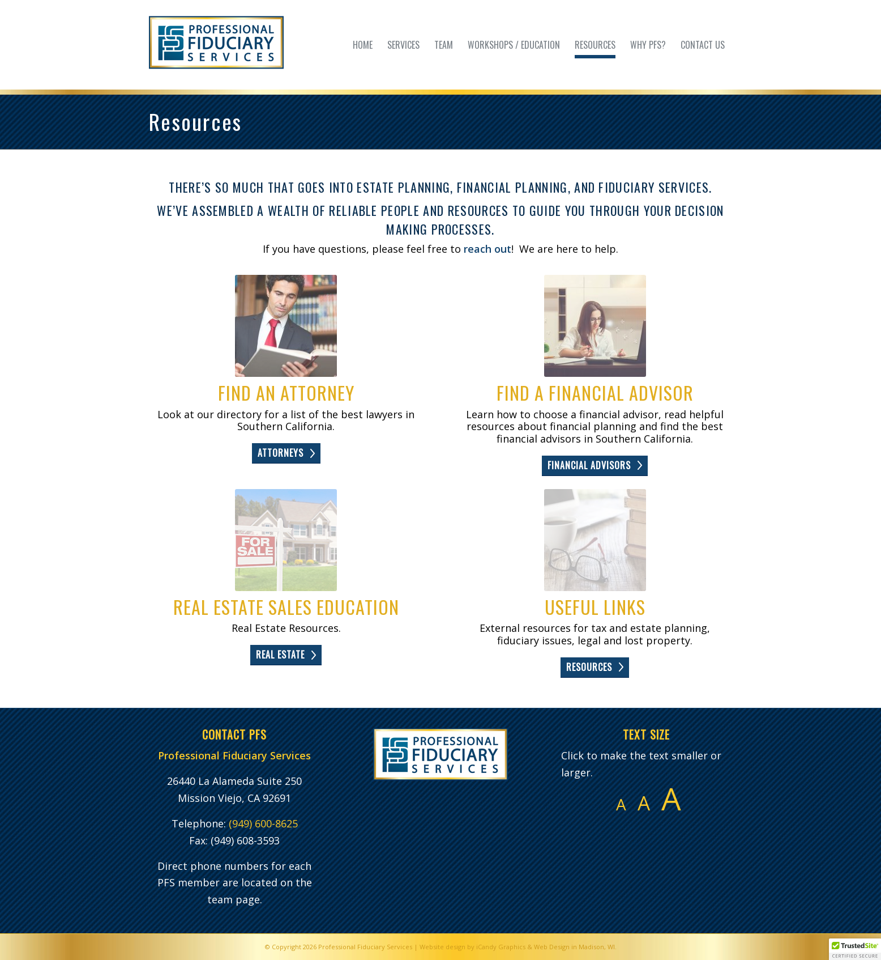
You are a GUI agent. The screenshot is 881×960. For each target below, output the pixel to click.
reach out (487, 249)
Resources (195, 121)
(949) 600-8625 (263, 823)
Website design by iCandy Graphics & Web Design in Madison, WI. (518, 946)
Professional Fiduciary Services (365, 946)
